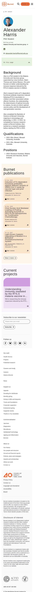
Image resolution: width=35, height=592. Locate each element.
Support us (7, 387)
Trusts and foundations (10, 402)
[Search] (18, 4)
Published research (9, 362)
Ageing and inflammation (11, 435)
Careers (6, 372)
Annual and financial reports (12, 453)
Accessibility (7, 489)
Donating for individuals (11, 393)
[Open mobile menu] (32, 4)
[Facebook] (5, 343)
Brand (5, 492)
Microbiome (7, 429)
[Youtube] (20, 343)
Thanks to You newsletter (11, 414)
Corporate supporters (10, 405)
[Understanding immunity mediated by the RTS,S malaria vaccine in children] (17, 293)
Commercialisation (9, 419)
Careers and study (9, 368)
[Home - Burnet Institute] (8, 4)
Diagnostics (7, 426)
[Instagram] (15, 343)
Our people (8, 12)
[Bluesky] (10, 343)
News (5, 381)
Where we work (8, 462)
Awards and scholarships (11, 459)
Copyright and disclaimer (11, 486)
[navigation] (17, 4)
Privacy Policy (8, 480)
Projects (6, 359)
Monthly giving (8, 396)
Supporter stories (9, 411)
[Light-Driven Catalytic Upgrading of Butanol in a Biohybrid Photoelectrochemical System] (17, 241)
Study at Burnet (8, 375)
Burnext (6, 438)
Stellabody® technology (11, 432)
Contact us (7, 465)
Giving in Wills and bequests (12, 399)
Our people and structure (11, 450)
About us (6, 444)
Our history (7, 447)
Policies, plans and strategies (12, 456)
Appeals (6, 390)
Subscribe (9, 327)
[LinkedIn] (4, 49)
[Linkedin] (25, 343)
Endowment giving (9, 408)
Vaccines (6, 423)
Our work (6, 353)
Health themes (8, 357)
